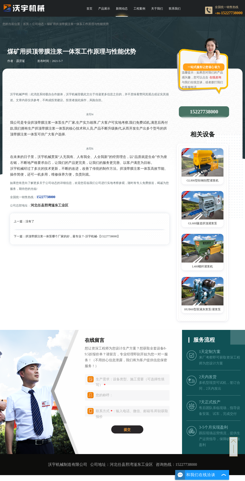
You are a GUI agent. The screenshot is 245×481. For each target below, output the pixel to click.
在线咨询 (215, 77)
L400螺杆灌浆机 (202, 266)
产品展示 (104, 8)
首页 (89, 8)
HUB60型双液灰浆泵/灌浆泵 (202, 309)
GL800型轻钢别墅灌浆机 (203, 180)
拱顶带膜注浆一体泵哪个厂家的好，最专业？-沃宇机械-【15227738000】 (72, 236)
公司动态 (38, 24)
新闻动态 (122, 8)
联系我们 (175, 8)
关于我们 (157, 8)
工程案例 (139, 8)
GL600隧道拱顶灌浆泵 (202, 223)
